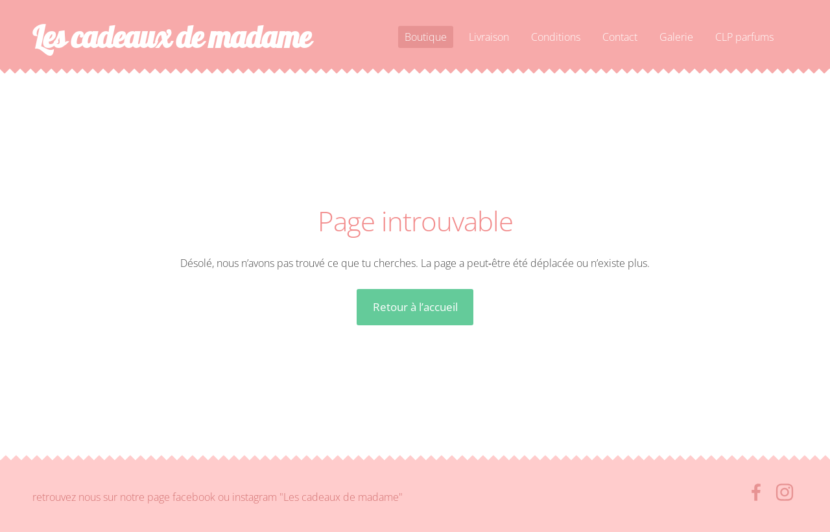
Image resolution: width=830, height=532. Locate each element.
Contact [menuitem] (619, 37)
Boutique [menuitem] (426, 37)
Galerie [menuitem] (676, 37)
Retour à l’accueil (415, 306)
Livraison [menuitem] (489, 37)
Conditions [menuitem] (555, 37)
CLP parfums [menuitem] (744, 37)
